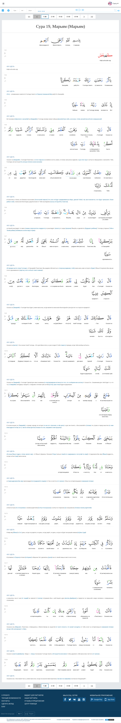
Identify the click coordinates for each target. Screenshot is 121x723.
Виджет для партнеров (33, 695)
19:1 (5, 50)
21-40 (52, 17)
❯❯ (92, 17)
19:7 (5, 236)
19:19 (6, 635)
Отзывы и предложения (34, 701)
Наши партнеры (30, 698)
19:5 (5, 168)
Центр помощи (30, 704)
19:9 (5, 313)
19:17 (6, 563)
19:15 (6, 513)
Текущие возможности (11, 698)
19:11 (6, 390)
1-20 (44, 17)
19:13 (6, 462)
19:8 (5, 276)
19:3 (5, 100)
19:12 (6, 433)
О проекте (6, 695)
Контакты (6, 701)
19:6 (5, 207)
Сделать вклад (8, 704)
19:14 (6, 487)
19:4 (5, 125)
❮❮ (29, 17)
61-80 (68, 17)
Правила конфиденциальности (80, 720)
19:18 (6, 606)
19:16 (6, 538)
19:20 (6, 660)
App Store (109, 699)
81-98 (76, 17)
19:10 (6, 351)
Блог (3, 707)
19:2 (5, 75)
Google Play (96, 699)
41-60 (60, 17)
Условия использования (63, 720)
